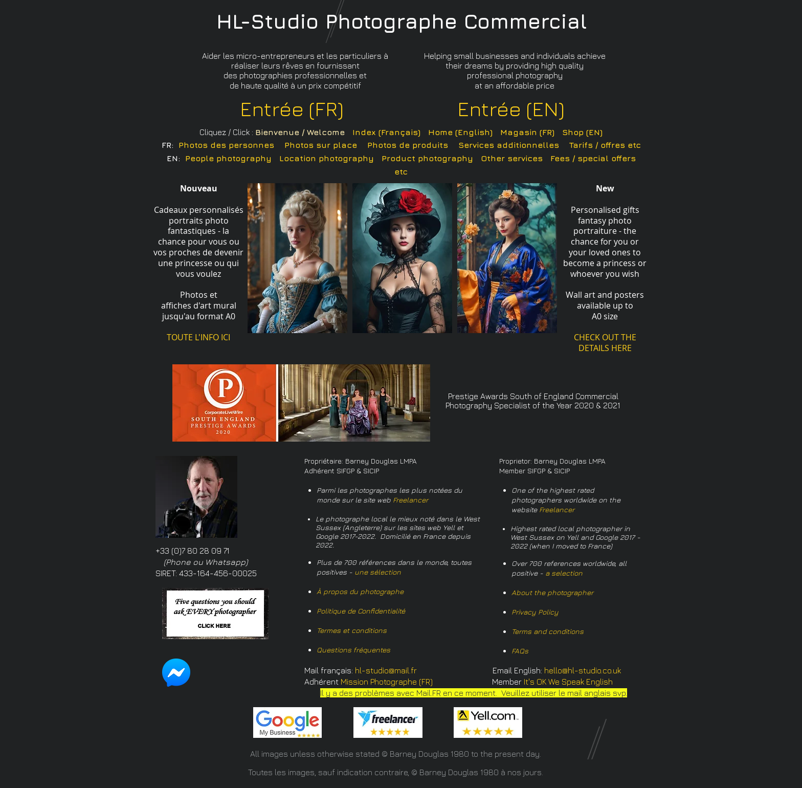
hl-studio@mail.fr (386, 670)
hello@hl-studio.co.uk (582, 670)
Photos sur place (320, 144)
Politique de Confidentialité (361, 610)
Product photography (427, 158)
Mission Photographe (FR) (387, 681)
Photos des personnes (226, 144)
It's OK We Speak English (568, 681)
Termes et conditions (352, 630)
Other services (512, 158)
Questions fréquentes (353, 649)
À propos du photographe (360, 591)
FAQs (519, 650)
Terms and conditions (547, 631)
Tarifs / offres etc (605, 144)
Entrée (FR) (291, 108)
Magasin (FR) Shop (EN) (551, 132)
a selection (564, 572)
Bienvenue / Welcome (300, 132)
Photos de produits (407, 144)
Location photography (326, 158)
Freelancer (410, 499)
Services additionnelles (508, 144)
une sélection (377, 571)
